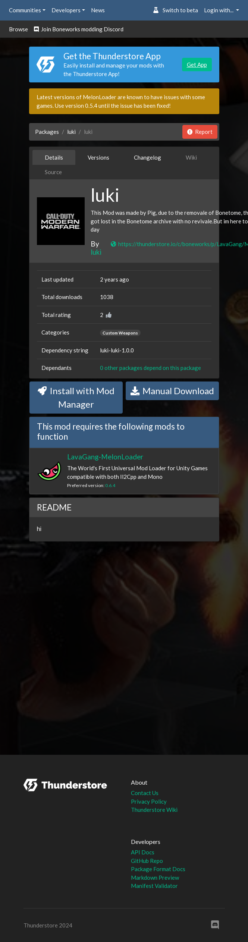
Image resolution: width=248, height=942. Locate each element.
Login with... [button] (219, 10)
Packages (47, 131)
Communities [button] (25, 10)
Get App (197, 64)
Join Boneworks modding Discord (78, 29)
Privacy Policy (149, 801)
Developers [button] (66, 10)
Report (200, 131)
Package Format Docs (158, 869)
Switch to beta (175, 10)
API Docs (142, 852)
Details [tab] (54, 157)
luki (71, 131)
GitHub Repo (147, 860)
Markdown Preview (155, 877)
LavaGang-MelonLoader (105, 456)
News (98, 10)
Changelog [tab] (147, 157)
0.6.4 (110, 485)
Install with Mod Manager (76, 397)
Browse (18, 29)
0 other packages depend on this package (150, 367)
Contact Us (144, 792)
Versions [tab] (98, 157)
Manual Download (172, 390)
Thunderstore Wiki (154, 809)
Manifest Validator (154, 885)
